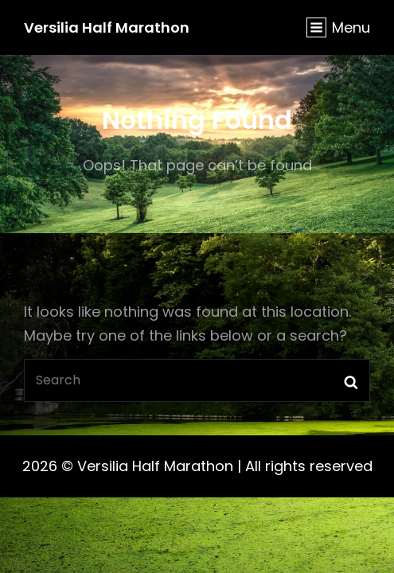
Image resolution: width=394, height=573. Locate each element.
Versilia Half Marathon (106, 27)
